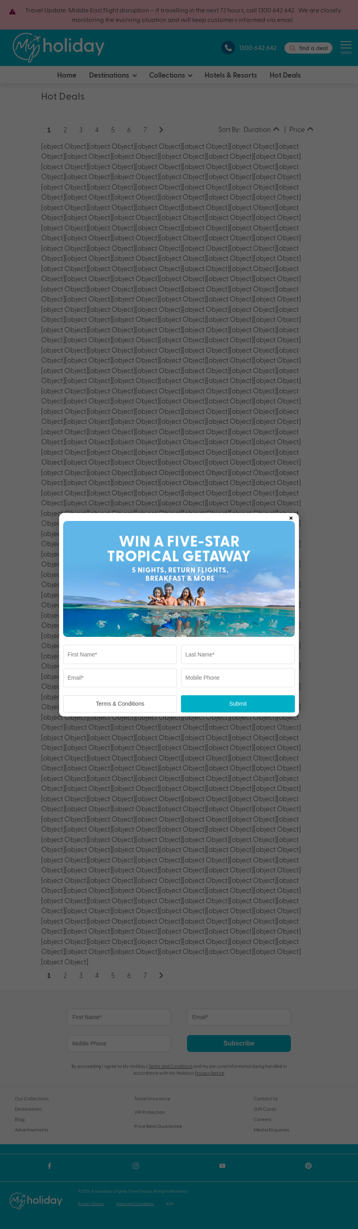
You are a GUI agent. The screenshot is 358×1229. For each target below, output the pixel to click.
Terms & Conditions (120, 703)
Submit (238, 703)
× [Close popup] (290, 516)
